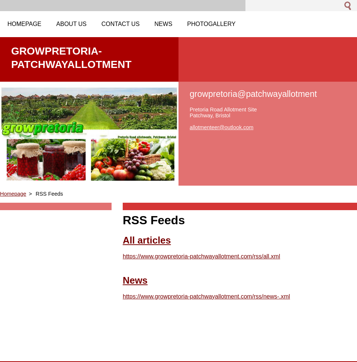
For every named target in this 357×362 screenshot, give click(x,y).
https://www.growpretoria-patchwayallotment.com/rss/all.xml (201, 256)
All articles (147, 240)
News (135, 280)
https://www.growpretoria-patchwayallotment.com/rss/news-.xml (206, 296)
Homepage (13, 194)
